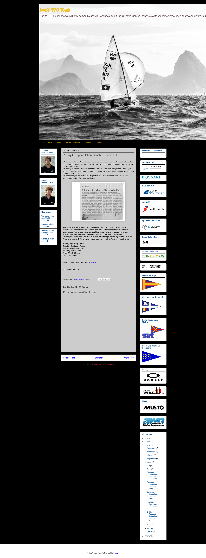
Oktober (150, 455)
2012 (147, 536)
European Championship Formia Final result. (153, 475)
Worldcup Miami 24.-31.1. (47, 240)
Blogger (116, 553)
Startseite (99, 358)
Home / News (47, 142)
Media (99, 142)
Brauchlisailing (79, 279)
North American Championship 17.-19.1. (47, 233)
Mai (148, 525)
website (93, 262)
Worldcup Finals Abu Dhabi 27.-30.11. (47, 218)
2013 (147, 445)
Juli (148, 466)
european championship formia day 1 (153, 505)
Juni (149, 469)
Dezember (151, 448)
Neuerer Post (69, 358)
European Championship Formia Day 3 (153, 495)
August (150, 462)
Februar (150, 528)
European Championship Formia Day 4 (153, 485)
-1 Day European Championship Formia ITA (153, 516)
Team (59, 142)
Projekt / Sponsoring (73, 142)
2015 (147, 438)
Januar (150, 532)
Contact (89, 142)
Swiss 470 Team (54, 10)
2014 (147, 442)
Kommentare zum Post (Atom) (103, 364)
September (151, 459)
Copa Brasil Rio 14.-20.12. (47, 225)
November (151, 452)
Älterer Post (129, 358)
